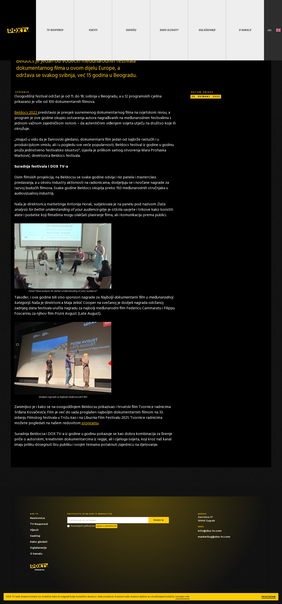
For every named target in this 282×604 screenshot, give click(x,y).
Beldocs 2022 (26, 113)
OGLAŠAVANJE (207, 30)
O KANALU (245, 30)
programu (89, 423)
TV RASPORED (55, 30)
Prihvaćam (268, 597)
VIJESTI (93, 30)
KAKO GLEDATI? (169, 30)
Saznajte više (182, 597)
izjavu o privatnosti (106, 526)
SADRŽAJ (131, 30)
